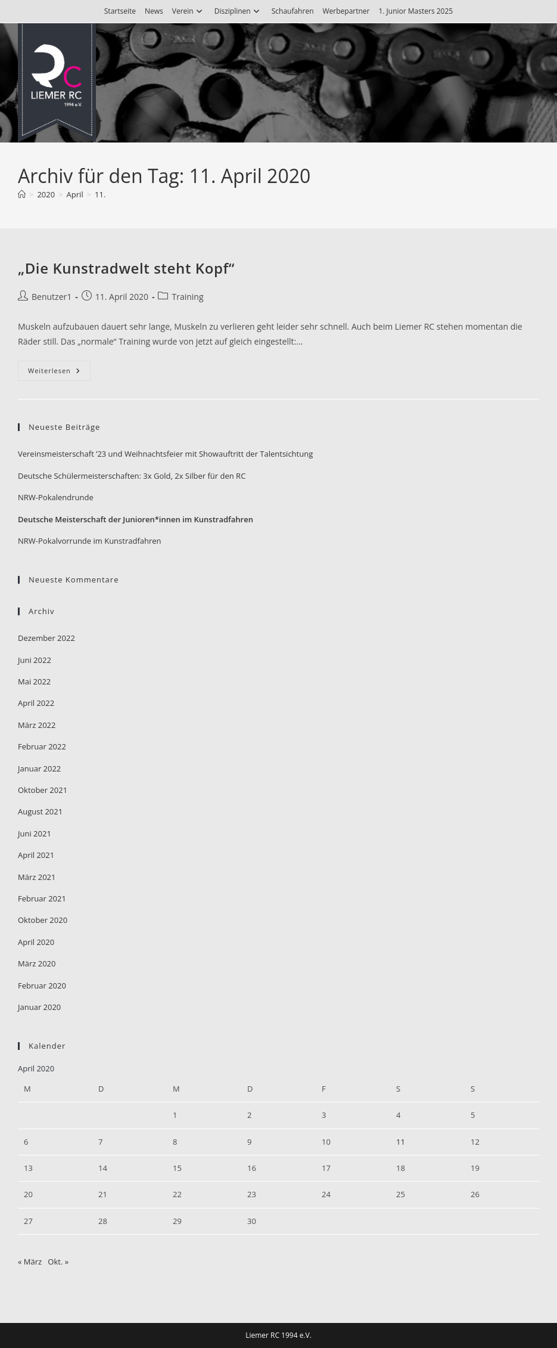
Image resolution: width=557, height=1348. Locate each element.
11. (100, 194)
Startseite (120, 11)
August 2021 (40, 811)
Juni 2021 (34, 833)
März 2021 (36, 877)
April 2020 (36, 942)
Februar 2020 (42, 985)
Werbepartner (345, 11)
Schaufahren (293, 11)
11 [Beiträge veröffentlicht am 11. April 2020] (400, 1141)
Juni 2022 (34, 660)
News (154, 11)
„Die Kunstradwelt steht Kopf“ (126, 268)
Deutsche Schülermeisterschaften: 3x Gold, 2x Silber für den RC (131, 475)
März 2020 (36, 963)
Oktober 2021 (42, 790)
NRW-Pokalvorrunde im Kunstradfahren (89, 540)
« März (30, 1261)
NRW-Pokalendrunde (56, 497)
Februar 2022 (42, 746)
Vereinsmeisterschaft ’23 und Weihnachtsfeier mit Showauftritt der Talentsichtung (165, 453)
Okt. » (58, 1261)
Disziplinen (238, 11)
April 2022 (36, 703)
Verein (189, 11)
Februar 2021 (42, 898)
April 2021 (36, 855)
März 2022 (36, 725)
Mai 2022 (34, 681)
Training (187, 296)
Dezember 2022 (46, 638)
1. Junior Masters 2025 (415, 11)
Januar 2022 (39, 768)
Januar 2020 (39, 1007)
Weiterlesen (59, 373)
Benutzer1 (51, 296)
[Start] (22, 194)
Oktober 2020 (42, 920)
